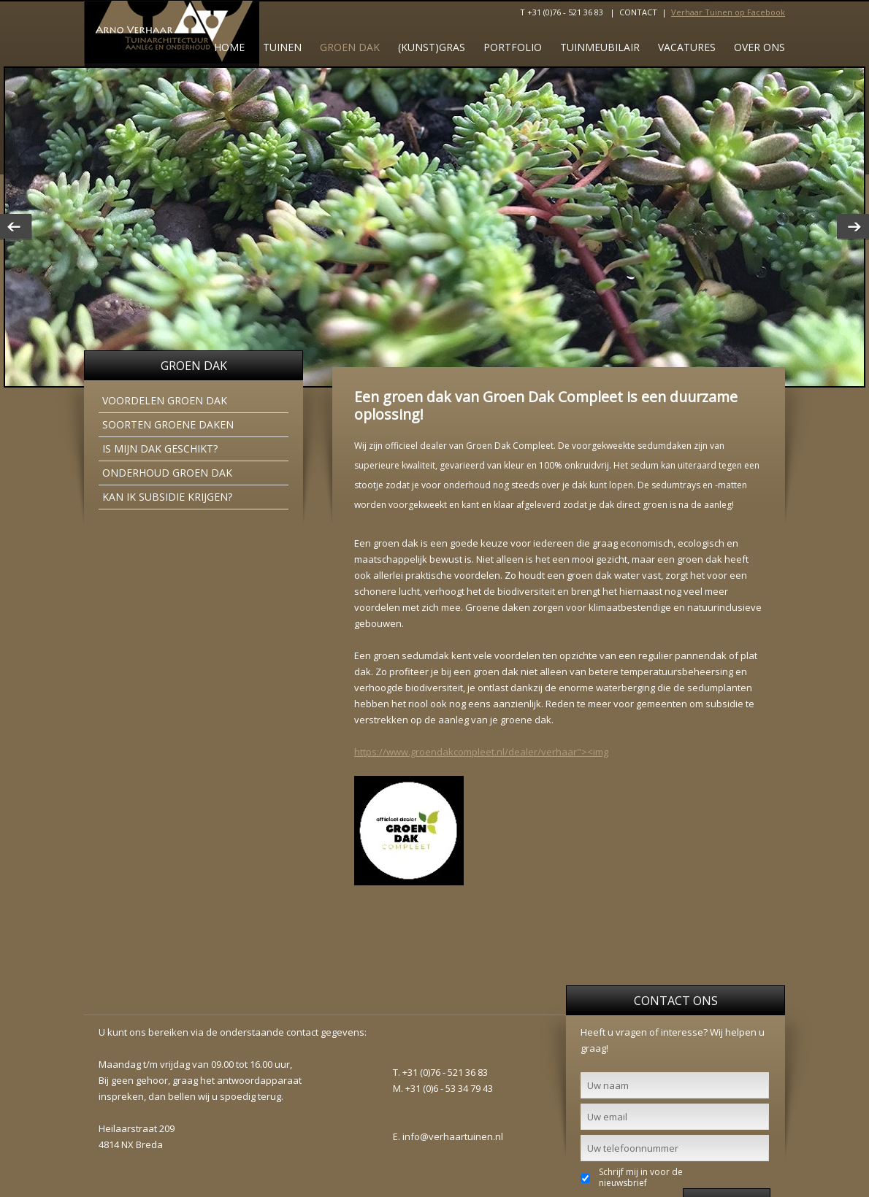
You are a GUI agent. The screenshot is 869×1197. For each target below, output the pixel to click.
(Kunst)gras (431, 47)
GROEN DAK (350, 47)
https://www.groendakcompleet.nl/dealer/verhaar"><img (481, 751)
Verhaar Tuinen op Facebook (728, 12)
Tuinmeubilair (600, 47)
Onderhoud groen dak (167, 473)
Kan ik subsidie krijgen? (167, 497)
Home (229, 47)
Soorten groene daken (168, 424)
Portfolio (512, 47)
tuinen (282, 47)
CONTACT (638, 12)
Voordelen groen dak (164, 400)
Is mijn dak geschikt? (160, 448)
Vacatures (687, 47)
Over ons (759, 47)
